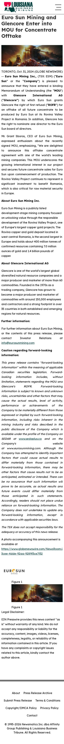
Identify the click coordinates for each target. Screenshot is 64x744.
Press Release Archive (37, 693)
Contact (32, 715)
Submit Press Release (18, 700)
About (16, 693)
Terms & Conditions (47, 700)
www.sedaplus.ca (30, 438)
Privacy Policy (49, 708)
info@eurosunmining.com (17, 343)
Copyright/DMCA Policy (21, 708)
